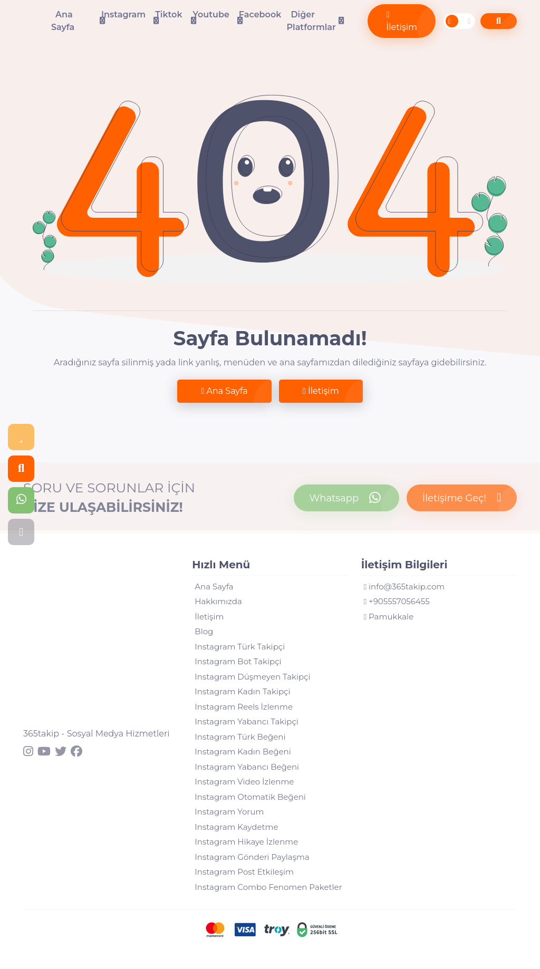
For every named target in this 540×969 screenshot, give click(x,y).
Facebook (260, 14)
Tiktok (168, 14)
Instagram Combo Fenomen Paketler (268, 887)
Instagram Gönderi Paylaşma (252, 857)
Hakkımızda (218, 601)
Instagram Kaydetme (236, 827)
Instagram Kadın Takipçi (242, 691)
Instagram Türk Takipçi (240, 647)
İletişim (401, 21)
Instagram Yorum (229, 812)
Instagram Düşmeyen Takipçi (252, 677)
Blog (204, 631)
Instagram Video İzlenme (244, 782)
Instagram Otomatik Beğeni (250, 797)
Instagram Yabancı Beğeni (247, 767)
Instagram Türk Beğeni (240, 737)
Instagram (123, 14)
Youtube (210, 14)
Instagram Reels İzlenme (244, 707)
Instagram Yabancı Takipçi (246, 721)
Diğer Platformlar (310, 20)
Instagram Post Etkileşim (244, 872)
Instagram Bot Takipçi (238, 661)
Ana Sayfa (62, 20)
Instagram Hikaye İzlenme (246, 842)
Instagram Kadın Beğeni (243, 752)
